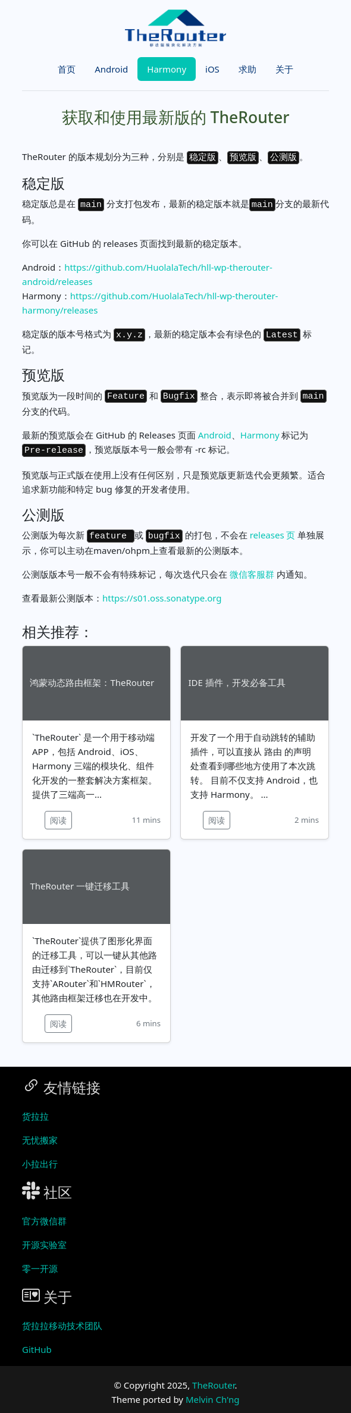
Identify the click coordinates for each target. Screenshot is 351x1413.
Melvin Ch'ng (213, 1390)
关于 (284, 69)
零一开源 (40, 1259)
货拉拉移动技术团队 (62, 1317)
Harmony (166, 69)
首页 (67, 69)
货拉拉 (35, 1107)
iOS (212, 69)
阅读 (58, 811)
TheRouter (213, 1376)
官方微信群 (44, 1212)
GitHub (37, 1340)
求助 (247, 69)
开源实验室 (44, 1236)
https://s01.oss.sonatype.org (162, 589)
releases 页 (273, 527)
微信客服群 (252, 565)
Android (111, 69)
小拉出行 (40, 1155)
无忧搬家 (40, 1131)
